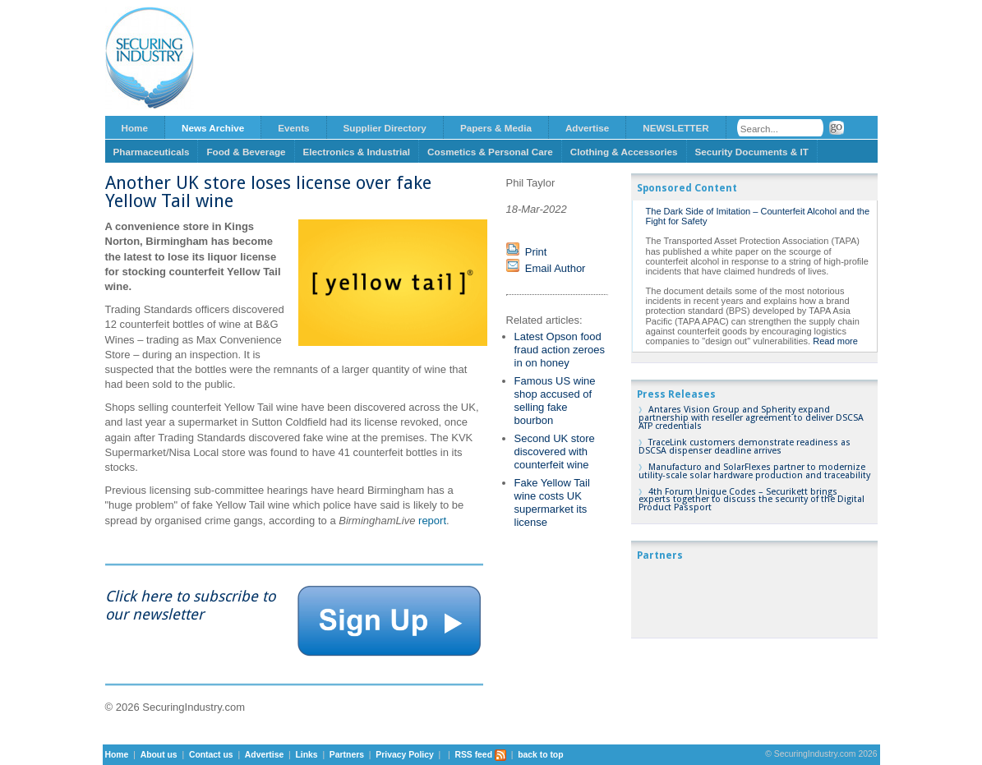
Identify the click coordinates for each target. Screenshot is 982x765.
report (432, 520)
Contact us (211, 754)
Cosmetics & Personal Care (490, 151)
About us (159, 754)
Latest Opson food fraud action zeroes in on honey (560, 349)
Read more (835, 341)
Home (135, 127)
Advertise (587, 127)
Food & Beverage (245, 151)
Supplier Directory (384, 127)
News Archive (213, 127)
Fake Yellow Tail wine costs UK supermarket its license (552, 502)
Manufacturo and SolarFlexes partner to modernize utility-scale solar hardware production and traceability (754, 471)
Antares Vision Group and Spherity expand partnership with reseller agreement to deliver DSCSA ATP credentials (751, 417)
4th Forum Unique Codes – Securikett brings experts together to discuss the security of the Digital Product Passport (751, 500)
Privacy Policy (404, 754)
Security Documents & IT (752, 151)
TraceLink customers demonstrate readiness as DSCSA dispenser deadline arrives (745, 446)
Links (306, 754)
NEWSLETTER (676, 127)
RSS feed (480, 754)
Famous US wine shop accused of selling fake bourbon (555, 400)
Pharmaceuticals (151, 151)
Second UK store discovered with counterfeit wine (554, 451)
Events (293, 127)
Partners (347, 754)
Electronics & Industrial (357, 151)
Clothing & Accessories (624, 151)
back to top (540, 754)
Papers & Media (496, 127)
